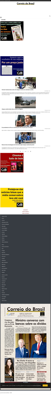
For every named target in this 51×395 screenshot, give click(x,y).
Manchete (4, 284)
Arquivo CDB (4, 216)
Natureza (3, 264)
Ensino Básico (4, 228)
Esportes (3, 252)
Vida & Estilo (4, 300)
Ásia (2, 248)
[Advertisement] (25, 10)
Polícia (3, 238)
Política (3, 240)
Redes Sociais (4, 288)
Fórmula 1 (4, 256)
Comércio (3, 280)
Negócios (3, 266)
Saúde (3, 290)
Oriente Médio (4, 236)
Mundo (3, 286)
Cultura (3, 220)
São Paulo (4, 270)
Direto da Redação (5, 224)
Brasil (3, 218)
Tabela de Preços (25, 213)
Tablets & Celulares (5, 294)
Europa (3, 232)
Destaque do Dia (5, 222)
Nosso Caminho (25, 211)
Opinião (3, 234)
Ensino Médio (4, 230)
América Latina (4, 274)
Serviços (3, 292)
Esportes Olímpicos (5, 254)
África (3, 244)
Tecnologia (4, 296)
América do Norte (5, 246)
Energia (3, 250)
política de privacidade (37, 385)
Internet (3, 282)
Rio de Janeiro (4, 268)
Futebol (3, 258)
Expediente (25, 209)
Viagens (3, 272)
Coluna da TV (4, 278)
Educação (3, 226)
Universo (3, 298)
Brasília (3, 276)
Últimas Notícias (5, 242)
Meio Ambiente (5, 262)
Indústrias (4, 260)
